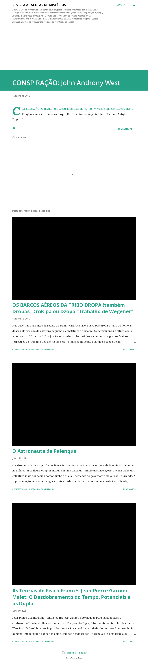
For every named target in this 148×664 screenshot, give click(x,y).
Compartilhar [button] (125, 129)
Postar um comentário (41, 349)
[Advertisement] (74, 45)
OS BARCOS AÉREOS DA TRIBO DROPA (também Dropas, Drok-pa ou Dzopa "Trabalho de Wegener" (72, 308)
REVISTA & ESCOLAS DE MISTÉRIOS (39, 5)
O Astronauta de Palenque (44, 451)
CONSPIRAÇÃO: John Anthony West (66, 82)
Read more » (129, 349)
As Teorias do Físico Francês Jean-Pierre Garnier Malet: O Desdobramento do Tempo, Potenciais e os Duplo (71, 597)
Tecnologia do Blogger (74, 653)
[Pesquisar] (121, 4)
